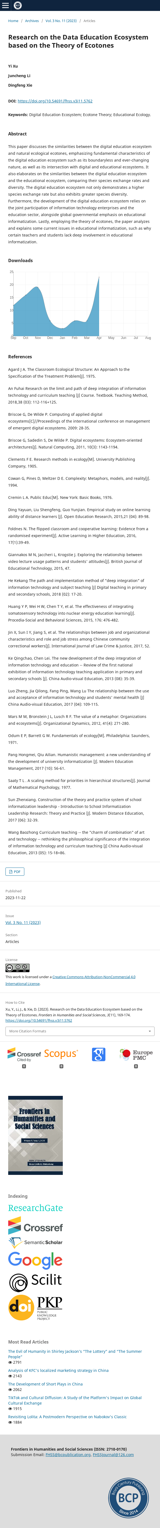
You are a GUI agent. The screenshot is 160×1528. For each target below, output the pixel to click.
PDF (16, 871)
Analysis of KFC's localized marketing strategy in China (58, 1370)
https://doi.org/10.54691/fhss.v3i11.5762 (55, 101)
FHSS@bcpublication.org (68, 1454)
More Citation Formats (27, 1031)
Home (13, 20)
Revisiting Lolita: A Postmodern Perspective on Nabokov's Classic (67, 1416)
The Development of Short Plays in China (45, 1384)
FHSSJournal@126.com (113, 1454)
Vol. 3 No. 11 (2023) (61, 20)
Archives (32, 20)
